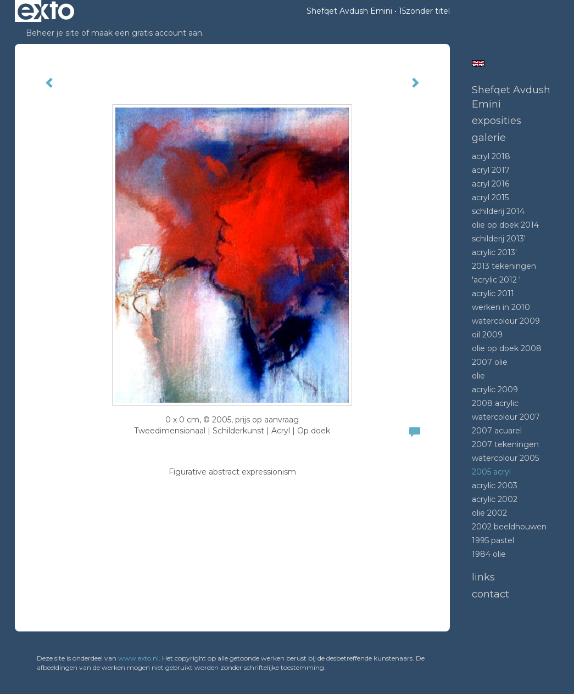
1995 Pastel (493, 540)
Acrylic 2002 (494, 499)
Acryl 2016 (490, 184)
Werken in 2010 (501, 307)
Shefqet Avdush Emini (349, 11)
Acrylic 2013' (494, 252)
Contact (490, 594)
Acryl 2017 (491, 170)
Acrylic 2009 (495, 389)
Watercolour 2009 (506, 321)
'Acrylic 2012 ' (496, 280)
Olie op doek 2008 (507, 348)
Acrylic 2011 (493, 293)
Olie (478, 376)
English (478, 63)
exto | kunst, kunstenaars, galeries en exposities (46, 11)
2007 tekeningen (505, 444)
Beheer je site (52, 33)
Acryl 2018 (491, 156)
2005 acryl (491, 472)
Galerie (489, 138)
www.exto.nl (138, 658)
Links (483, 577)
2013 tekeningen (504, 266)
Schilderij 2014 (498, 211)
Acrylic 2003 (494, 485)
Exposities (496, 121)
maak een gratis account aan (146, 33)
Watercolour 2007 (506, 417)
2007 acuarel (497, 431)
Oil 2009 (487, 335)
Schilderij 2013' (499, 239)
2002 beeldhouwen (509, 527)
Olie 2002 (489, 513)
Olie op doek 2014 (505, 225)
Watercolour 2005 (505, 458)
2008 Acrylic (495, 403)
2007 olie (490, 362)
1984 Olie (489, 554)
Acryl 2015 (490, 197)
